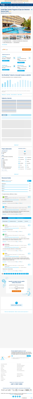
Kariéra (2, 376)
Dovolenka (2, 365)
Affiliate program (3, 375)
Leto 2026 (19, 57)
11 (24, 273)
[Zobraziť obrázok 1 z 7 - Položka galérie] (6, 37)
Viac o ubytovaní (4, 44)
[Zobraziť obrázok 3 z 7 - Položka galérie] (20, 37)
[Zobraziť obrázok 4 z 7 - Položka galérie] (27, 37)
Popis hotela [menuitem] (8, 94)
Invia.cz (28, 393)
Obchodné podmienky (20, 366)
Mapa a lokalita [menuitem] (20, 94)
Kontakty (2, 380)
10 (22, 273)
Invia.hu (30, 393)
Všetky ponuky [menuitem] (4, 94)
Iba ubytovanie (4, 65)
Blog (25, 4)
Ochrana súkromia (19, 373)
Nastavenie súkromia (20, 375)
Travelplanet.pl (12, 394)
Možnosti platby (19, 369)
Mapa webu (18, 376)
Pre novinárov (3, 373)
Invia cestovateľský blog (20, 370)
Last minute (4, 56)
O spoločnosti (3, 379)
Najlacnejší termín (20, 65)
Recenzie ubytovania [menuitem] (14, 94)
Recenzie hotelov (22, 4)
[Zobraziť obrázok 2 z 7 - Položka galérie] (13, 37)
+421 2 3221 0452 (16, 384)
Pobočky (2, 377)
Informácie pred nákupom (21, 365)
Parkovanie (2, 369)
